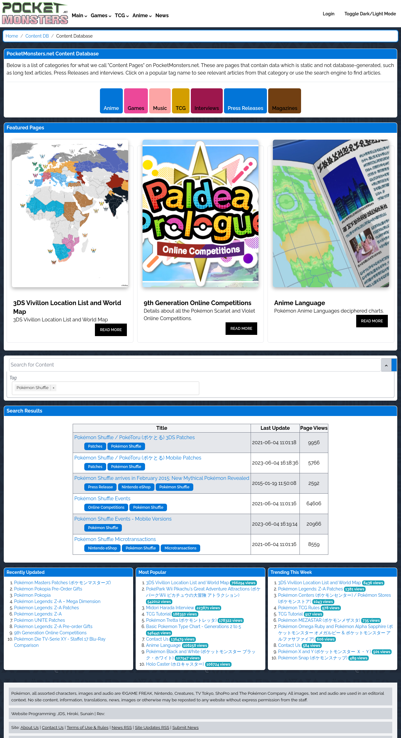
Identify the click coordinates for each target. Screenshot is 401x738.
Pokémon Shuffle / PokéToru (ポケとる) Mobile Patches (137, 458)
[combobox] (128, 388)
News (162, 15)
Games (136, 108)
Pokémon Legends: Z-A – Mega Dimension (57, 601)
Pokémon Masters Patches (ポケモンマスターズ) (62, 582)
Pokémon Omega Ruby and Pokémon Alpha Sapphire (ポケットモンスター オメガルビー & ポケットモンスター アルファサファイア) (335, 633)
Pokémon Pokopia (32, 595)
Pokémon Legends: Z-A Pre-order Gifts (53, 626)
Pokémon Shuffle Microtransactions (115, 539)
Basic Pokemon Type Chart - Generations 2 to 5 (193, 626)
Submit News (185, 727)
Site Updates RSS (152, 727)
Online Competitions (106, 507)
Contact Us (157, 639)
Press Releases (245, 108)
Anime (111, 108)
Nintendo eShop (136, 487)
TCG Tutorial (158, 613)
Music (160, 108)
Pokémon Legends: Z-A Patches (46, 607)
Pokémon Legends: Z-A (38, 613)
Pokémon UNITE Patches (39, 620)
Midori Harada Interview (170, 607)
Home (12, 36)
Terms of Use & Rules (87, 727)
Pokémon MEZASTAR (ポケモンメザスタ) (319, 620)
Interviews (207, 108)
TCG (181, 108)
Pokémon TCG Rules (299, 607)
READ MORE (111, 330)
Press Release (100, 487)
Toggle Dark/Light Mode (370, 13)
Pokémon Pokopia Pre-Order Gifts (48, 588)
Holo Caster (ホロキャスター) (175, 664)
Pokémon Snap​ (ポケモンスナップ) (312, 657)
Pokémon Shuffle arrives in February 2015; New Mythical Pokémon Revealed (161, 478)
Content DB (37, 36)
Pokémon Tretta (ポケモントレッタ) (181, 620)
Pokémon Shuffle (126, 446)
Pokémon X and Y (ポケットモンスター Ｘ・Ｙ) (324, 651)
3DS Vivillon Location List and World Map (187, 582)
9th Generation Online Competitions (50, 632)
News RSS (122, 727)
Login (329, 13)
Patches (95, 446)
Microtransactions (180, 548)
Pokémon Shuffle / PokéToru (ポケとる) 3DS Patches (134, 437)
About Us (29, 727)
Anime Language (163, 645)
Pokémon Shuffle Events (102, 499)
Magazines (284, 108)
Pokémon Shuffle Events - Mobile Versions (122, 519)
